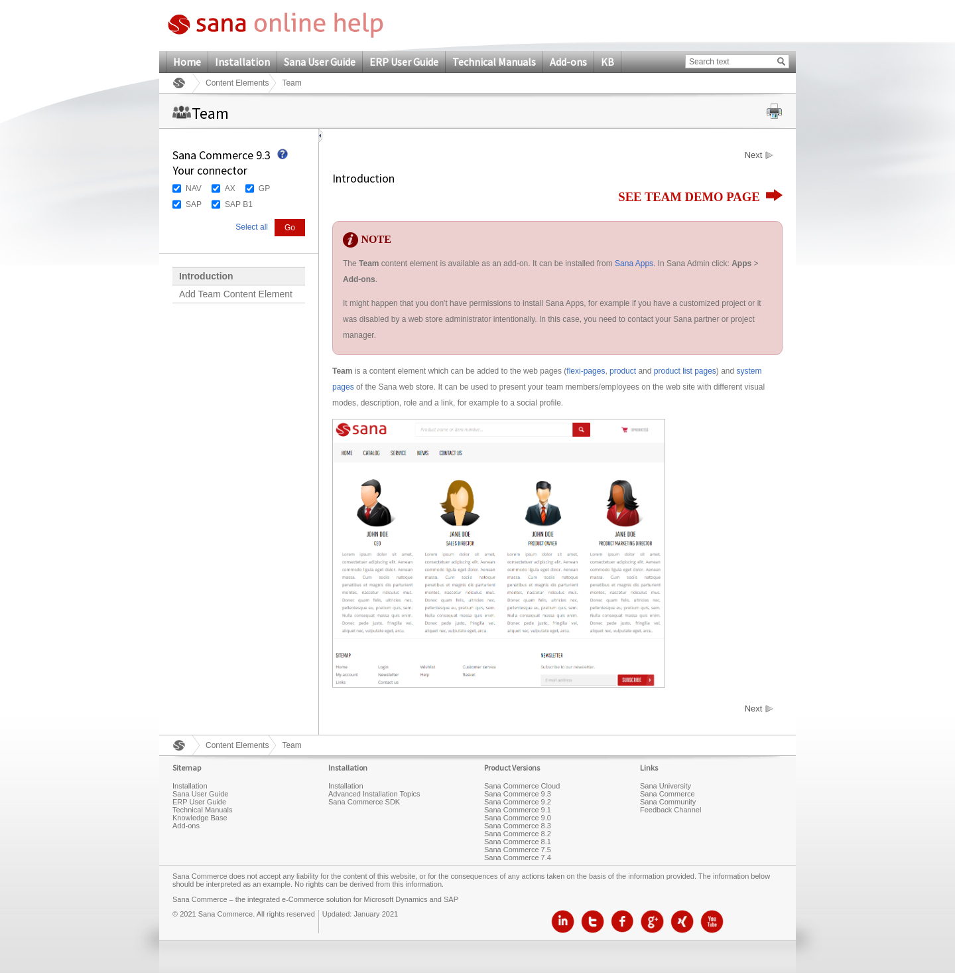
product (622, 371)
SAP (194, 204)
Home (187, 61)
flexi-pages (585, 371)
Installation (242, 61)
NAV (194, 188)
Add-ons (568, 61)
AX (230, 188)
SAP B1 (239, 204)
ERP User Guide (403, 61)
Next (754, 155)
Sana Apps (634, 263)
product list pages (685, 371)
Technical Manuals (494, 61)
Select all (251, 227)
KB (607, 61)
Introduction (206, 276)
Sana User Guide (319, 61)
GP (264, 188)
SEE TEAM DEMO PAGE (700, 197)
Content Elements (237, 83)
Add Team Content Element (235, 294)
